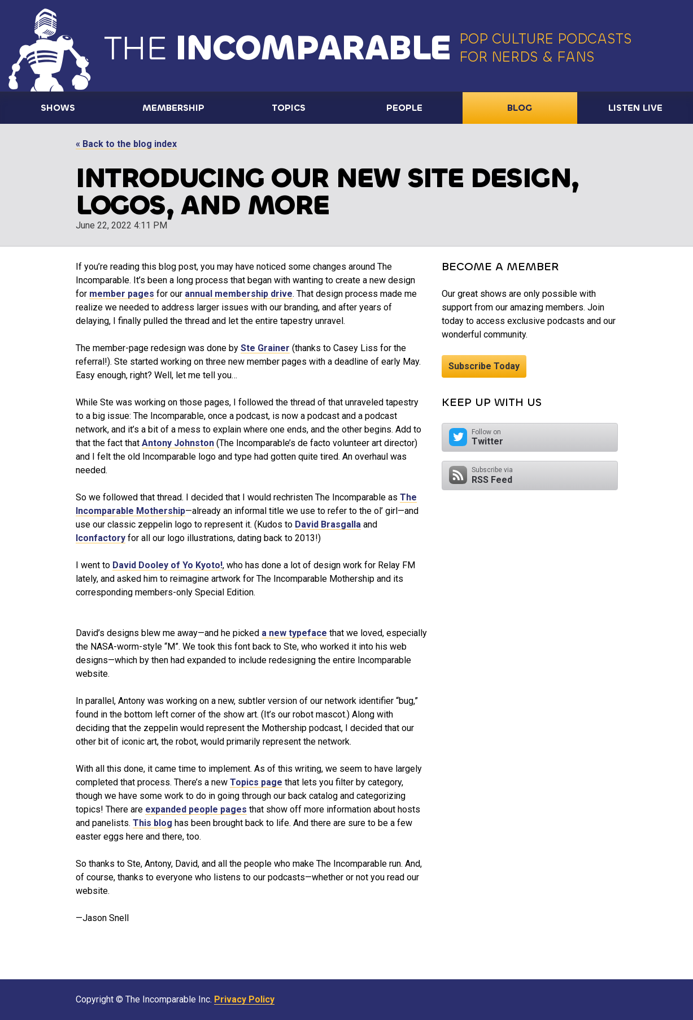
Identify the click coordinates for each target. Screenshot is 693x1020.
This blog (152, 823)
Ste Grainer (265, 348)
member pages (121, 293)
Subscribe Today (484, 366)
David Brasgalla (328, 524)
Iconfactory (100, 538)
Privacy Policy (244, 999)
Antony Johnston (178, 443)
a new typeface (294, 633)
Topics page (256, 782)
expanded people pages (196, 809)
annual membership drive (239, 293)
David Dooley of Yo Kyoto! (167, 565)
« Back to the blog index (126, 144)
